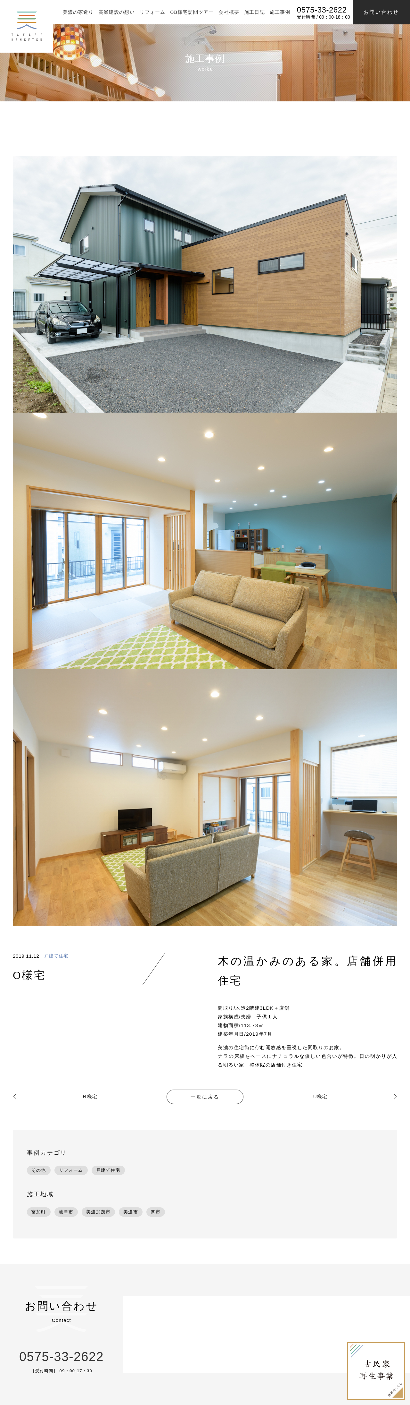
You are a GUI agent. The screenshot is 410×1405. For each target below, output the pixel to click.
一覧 (205, 1096)
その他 (38, 1170)
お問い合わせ (381, 12)
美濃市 (130, 1211)
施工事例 (279, 12)
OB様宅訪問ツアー (191, 12)
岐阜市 (66, 1211)
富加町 (38, 1211)
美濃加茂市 (98, 1211)
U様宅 (320, 1096)
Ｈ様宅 (90, 1096)
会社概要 (228, 12)
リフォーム (152, 12)
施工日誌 (253, 12)
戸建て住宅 (56, 956)
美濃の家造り (77, 12)
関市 (155, 1211)
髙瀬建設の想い (115, 12)
